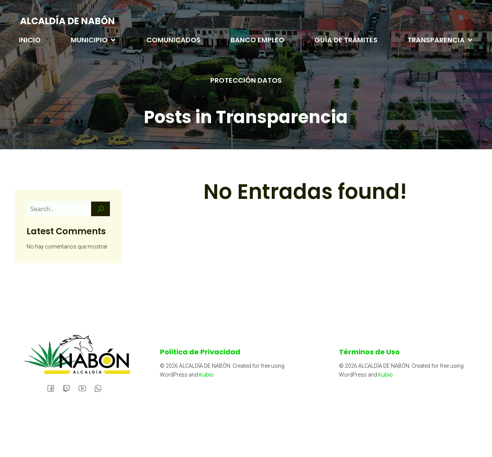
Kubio (206, 375)
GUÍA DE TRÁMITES (345, 40)
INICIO (30, 40)
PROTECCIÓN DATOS (246, 80)
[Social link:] (69, 387)
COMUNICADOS (173, 40)
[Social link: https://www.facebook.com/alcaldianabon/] (54, 387)
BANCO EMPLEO (257, 40)
